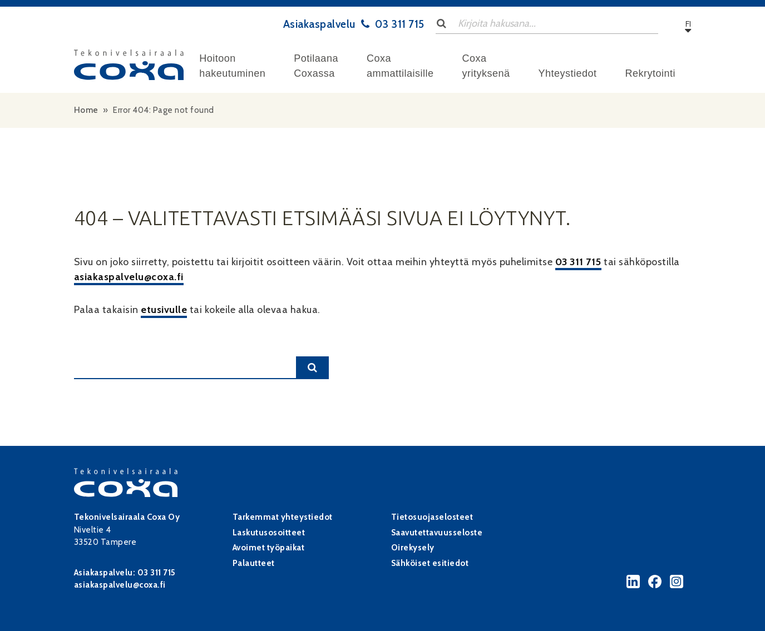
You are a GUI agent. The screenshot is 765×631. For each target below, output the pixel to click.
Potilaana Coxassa (316, 66)
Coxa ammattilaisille (400, 66)
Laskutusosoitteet (269, 533)
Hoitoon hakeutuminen (232, 66)
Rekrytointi (650, 73)
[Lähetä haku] (442, 23)
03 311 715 (578, 262)
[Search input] (547, 24)
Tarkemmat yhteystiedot (283, 517)
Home (86, 110)
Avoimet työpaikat (269, 548)
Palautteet (254, 563)
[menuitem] (232, 66)
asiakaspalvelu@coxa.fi (129, 277)
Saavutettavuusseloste (437, 533)
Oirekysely (413, 548)
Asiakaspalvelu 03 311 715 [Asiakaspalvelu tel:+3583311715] (354, 24)
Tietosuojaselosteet (432, 517)
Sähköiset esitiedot (430, 563)
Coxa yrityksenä (486, 66)
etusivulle (164, 310)
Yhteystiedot (567, 73)
